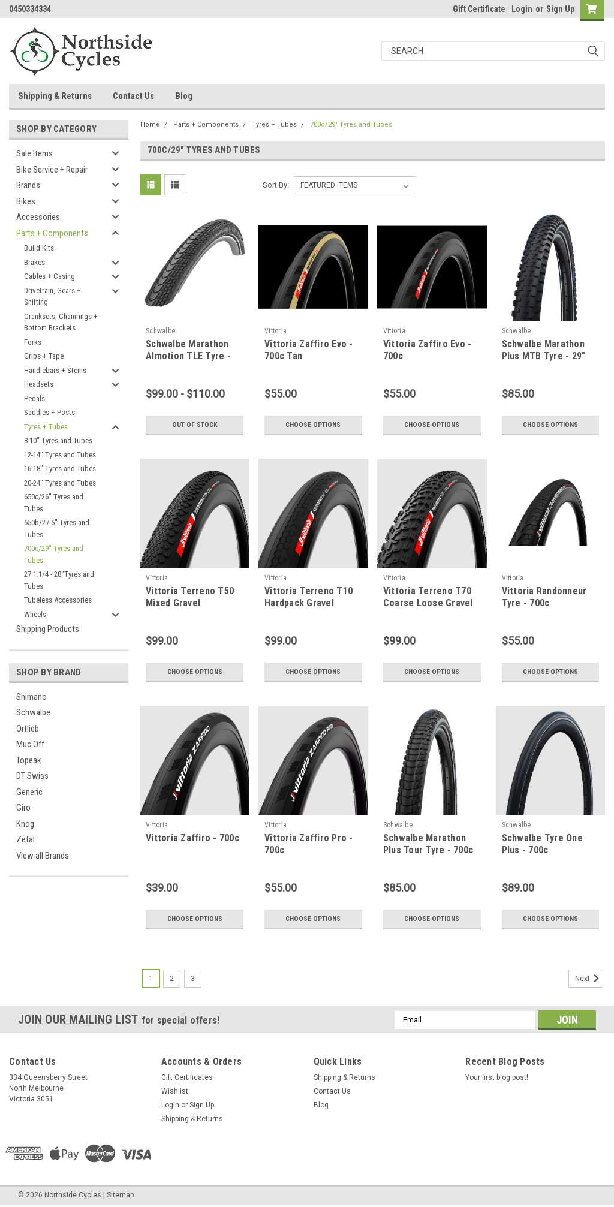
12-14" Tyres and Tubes (60, 454)
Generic (29, 792)
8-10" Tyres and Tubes (58, 440)
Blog (183, 96)
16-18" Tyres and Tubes (60, 468)
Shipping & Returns (55, 96)
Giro (23, 807)
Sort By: (276, 184)
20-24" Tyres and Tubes (60, 482)
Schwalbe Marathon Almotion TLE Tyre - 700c (188, 356)
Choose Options (313, 424)
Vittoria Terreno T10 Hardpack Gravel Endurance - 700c (308, 603)
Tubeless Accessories (58, 599)
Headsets (38, 384)
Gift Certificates (187, 1077)
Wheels (35, 614)
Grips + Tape (44, 355)
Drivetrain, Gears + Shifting (52, 296)
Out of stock (194, 424)
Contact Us (133, 96)
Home (150, 124)
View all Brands (42, 855)
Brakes (34, 262)
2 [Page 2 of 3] (172, 978)
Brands (28, 185)
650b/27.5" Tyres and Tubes (56, 528)
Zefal (25, 839)
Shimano (31, 696)
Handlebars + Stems (55, 370)
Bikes (25, 201)
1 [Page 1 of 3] (151, 978)
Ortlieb (27, 728)
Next (589, 979)
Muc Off (30, 744)
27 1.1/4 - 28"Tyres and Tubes (59, 580)
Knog (25, 823)
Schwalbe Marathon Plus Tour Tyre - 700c (428, 844)
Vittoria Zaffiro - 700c (192, 838)
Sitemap (120, 1195)
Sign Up (560, 9)
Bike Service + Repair (52, 169)
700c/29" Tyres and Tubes (53, 554)
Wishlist (174, 1091)
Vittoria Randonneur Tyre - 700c (544, 597)
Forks (32, 342)
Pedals (34, 398)
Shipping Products (47, 629)
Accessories (38, 217)
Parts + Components (52, 233)
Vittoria (275, 331)
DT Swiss (32, 775)
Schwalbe (33, 712)
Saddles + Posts (49, 412)
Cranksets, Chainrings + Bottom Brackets (61, 322)
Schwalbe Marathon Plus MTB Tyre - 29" (544, 350)
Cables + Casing (49, 276)
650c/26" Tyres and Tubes (53, 502)
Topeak (28, 760)
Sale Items (34, 153)
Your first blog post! (496, 1077)
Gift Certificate (479, 9)
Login (521, 9)
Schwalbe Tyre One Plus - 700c (542, 844)
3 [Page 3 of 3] (193, 978)
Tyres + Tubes (46, 426)
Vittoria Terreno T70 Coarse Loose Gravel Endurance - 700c (428, 603)
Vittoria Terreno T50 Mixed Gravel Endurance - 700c (190, 603)
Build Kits (39, 247)
